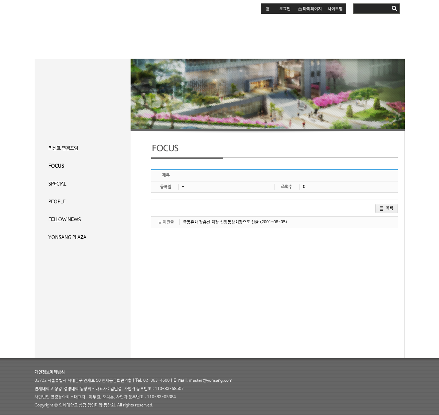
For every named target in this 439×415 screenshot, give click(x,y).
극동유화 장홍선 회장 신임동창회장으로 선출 (221, 222)
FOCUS (56, 166)
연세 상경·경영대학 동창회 (77, 34)
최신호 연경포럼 (63, 148)
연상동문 (307, 34)
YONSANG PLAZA (67, 237)
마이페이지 (310, 8)
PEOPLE (56, 201)
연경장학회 (261, 34)
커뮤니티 (214, 34)
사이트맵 (335, 8)
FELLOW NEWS (64, 219)
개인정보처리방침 (50, 372)
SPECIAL (57, 184)
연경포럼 (170, 34)
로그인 (284, 8)
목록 (389, 208)
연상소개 (351, 34)
